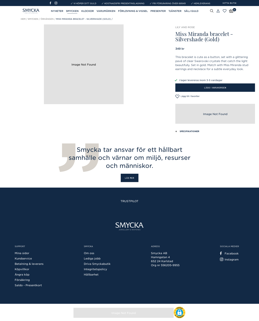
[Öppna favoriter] (224, 11)
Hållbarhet (91, 274)
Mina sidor (22, 253)
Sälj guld (191, 11)
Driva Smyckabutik (97, 263)
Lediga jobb (92, 258)
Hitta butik (229, 3)
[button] (179, 312)
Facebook (229, 253)
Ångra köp (22, 274)
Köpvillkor (22, 269)
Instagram (229, 259)
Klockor (87, 11)
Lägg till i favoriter (187, 96)
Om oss (89, 253)
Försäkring (22, 279)
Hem (23, 19)
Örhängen (47, 19)
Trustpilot (129, 201)
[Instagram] (57, 3)
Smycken (72, 11)
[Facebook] (52, 3)
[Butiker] (218, 11)
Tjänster (175, 11)
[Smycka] (130, 226)
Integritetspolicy (95, 269)
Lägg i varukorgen (215, 87)
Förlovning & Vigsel (133, 11)
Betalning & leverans (29, 263)
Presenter (158, 11)
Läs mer (129, 177)
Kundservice (23, 258)
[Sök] (211, 10)
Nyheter (57, 11)
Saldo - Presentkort (28, 285)
